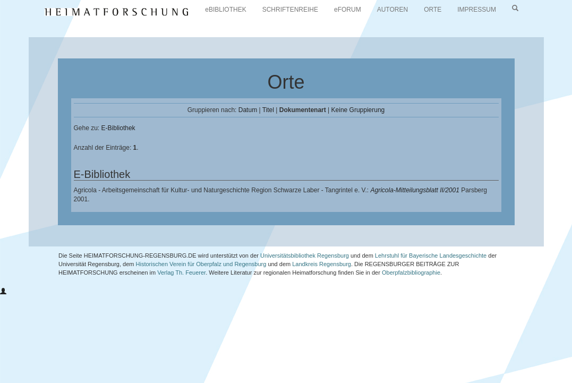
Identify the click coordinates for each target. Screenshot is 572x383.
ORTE (432, 9)
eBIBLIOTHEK (225, 9)
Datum (247, 110)
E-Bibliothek (118, 128)
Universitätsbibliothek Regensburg (304, 255)
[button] (3, 291)
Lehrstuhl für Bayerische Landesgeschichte (430, 255)
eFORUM (347, 9)
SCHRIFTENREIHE (290, 9)
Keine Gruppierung (358, 110)
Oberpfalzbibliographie (411, 272)
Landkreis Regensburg (321, 264)
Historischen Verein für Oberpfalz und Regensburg (201, 264)
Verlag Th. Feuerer (181, 272)
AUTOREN (392, 9)
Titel (268, 110)
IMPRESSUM (476, 9)
